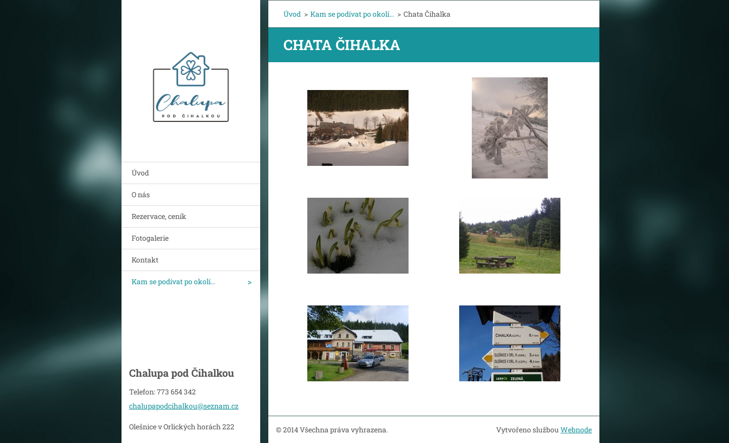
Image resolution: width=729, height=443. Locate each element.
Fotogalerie (150, 238)
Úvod (140, 173)
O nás (141, 194)
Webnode (576, 429)
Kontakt (145, 259)
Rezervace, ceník (159, 216)
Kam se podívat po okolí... (173, 281)
